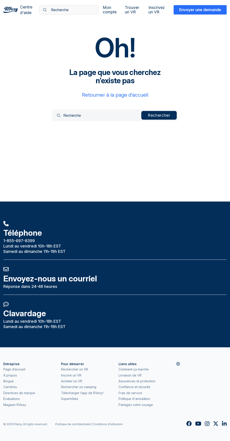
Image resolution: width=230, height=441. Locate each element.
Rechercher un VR (74, 369)
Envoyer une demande (200, 9)
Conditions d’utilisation (108, 424)
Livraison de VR (130, 375)
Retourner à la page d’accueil (115, 95)
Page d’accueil (14, 369)
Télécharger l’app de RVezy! (82, 393)
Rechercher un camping (78, 387)
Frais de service (130, 393)
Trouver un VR (132, 9)
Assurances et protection (137, 381)
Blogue (8, 381)
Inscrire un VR (71, 375)
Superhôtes (69, 399)
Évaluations (11, 399)
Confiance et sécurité (134, 387)
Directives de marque (19, 393)
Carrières (10, 387)
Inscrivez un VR (156, 9)
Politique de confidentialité (73, 424)
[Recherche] (68, 9)
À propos (10, 375)
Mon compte (110, 9)
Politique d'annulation (134, 399)
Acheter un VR (71, 381)
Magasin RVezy (14, 405)
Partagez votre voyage (136, 405)
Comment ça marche (134, 369)
